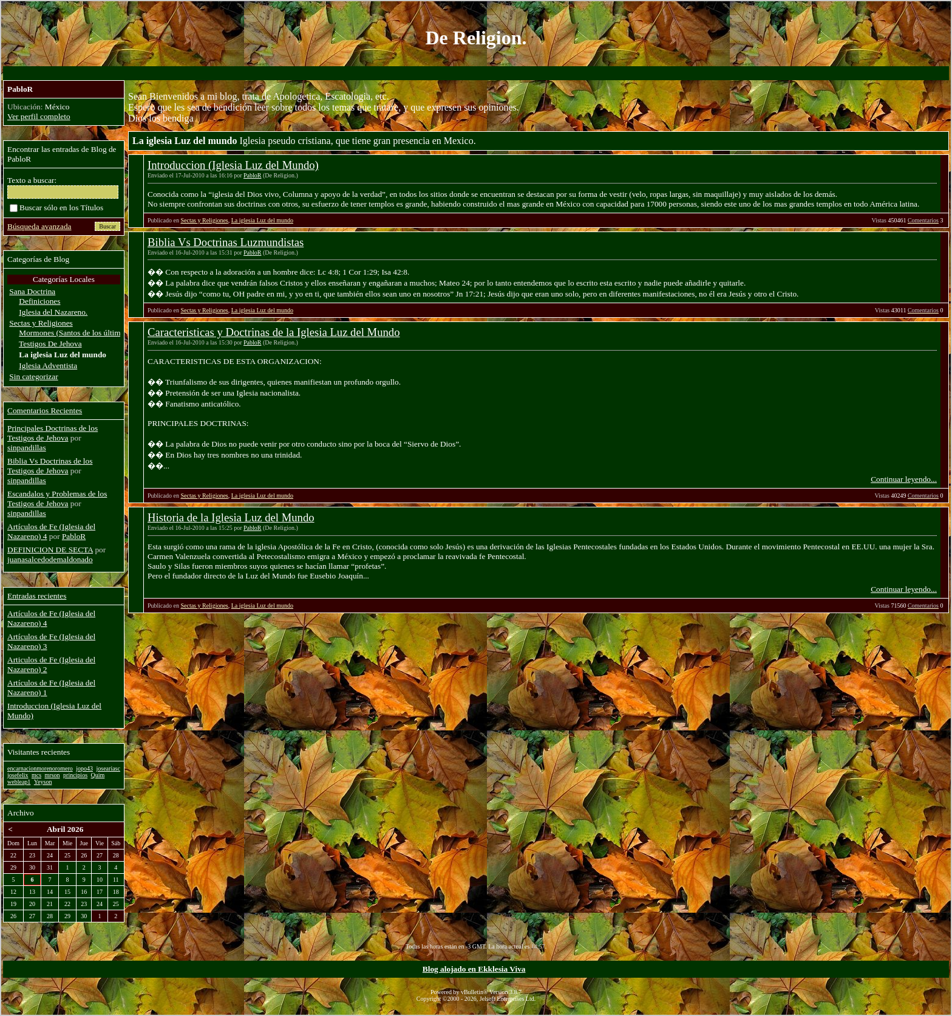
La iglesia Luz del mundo (262, 220)
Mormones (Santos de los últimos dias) (82, 332)
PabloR (252, 175)
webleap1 (18, 781)
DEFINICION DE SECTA (50, 549)
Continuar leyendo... (904, 479)
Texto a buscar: (31, 180)
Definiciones (39, 301)
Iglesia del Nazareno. (53, 312)
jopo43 (84, 768)
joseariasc (108, 768)
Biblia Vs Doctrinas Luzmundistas (226, 242)
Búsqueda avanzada (39, 226)
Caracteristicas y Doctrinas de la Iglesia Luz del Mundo (273, 332)
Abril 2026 (65, 829)
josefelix (17, 775)
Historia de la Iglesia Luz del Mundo (231, 517)
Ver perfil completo (38, 116)
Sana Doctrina (32, 291)
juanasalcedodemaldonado (50, 559)
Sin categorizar (33, 376)
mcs (36, 775)
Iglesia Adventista (48, 365)
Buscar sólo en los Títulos (56, 207)
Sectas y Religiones (204, 220)
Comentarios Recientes (44, 410)
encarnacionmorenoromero (40, 768)
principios (75, 775)
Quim (98, 775)
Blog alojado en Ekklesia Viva (474, 968)
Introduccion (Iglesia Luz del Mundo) (233, 165)
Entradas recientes (36, 595)
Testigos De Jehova (50, 343)
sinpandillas (26, 447)
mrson (52, 775)
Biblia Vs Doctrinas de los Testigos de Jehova (49, 465)
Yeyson (43, 781)
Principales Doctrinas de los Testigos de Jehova (52, 433)
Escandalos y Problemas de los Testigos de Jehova (57, 498)
